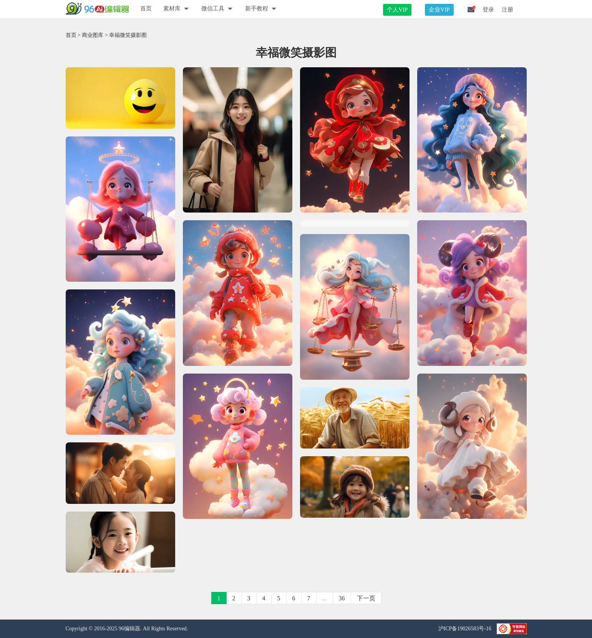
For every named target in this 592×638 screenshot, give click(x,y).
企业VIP (439, 10)
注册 (507, 10)
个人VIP (397, 10)
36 (342, 598)
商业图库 (92, 35)
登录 (488, 10)
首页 (146, 8)
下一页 (366, 598)
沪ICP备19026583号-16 (465, 628)
